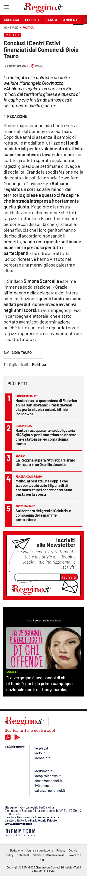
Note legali (23, 855)
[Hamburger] (6, 8)
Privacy (60, 850)
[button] (78, 30)
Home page (11, 27)
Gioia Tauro (22, 352)
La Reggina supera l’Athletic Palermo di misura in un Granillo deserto (45, 462)
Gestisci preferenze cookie (48, 855)
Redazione (16, 850)
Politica (28, 27)
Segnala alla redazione (39, 850)
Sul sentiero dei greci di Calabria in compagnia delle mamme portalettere (43, 515)
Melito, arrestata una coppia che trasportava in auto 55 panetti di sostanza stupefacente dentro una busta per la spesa (44, 487)
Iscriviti (69, 577)
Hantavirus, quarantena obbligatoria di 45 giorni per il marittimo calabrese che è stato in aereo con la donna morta (46, 437)
